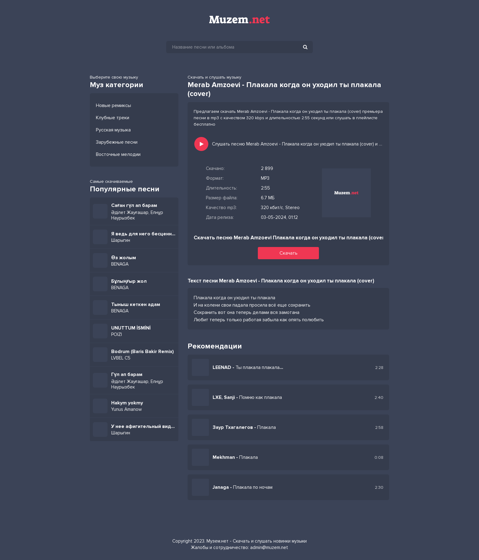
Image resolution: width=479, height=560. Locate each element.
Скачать (289, 253)
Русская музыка (113, 130)
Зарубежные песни (116, 142)
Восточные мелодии (118, 154)
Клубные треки (112, 118)
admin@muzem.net (269, 547)
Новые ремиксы (113, 105)
